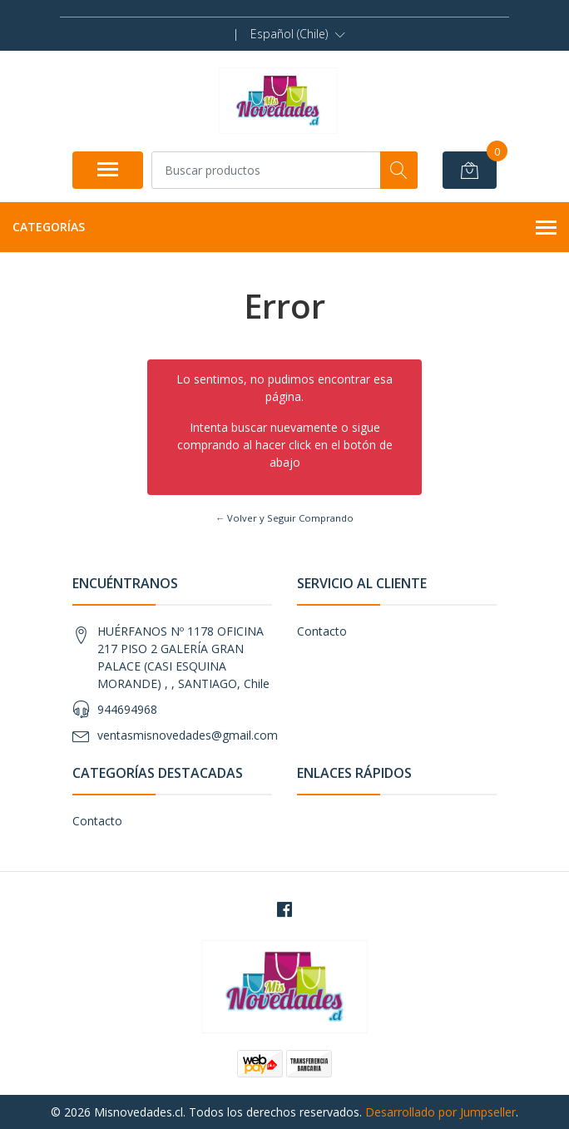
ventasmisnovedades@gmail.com (187, 735)
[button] (297, 34)
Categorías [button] (284, 228)
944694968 (127, 709)
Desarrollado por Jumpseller (440, 1112)
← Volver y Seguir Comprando (284, 518)
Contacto (322, 631)
